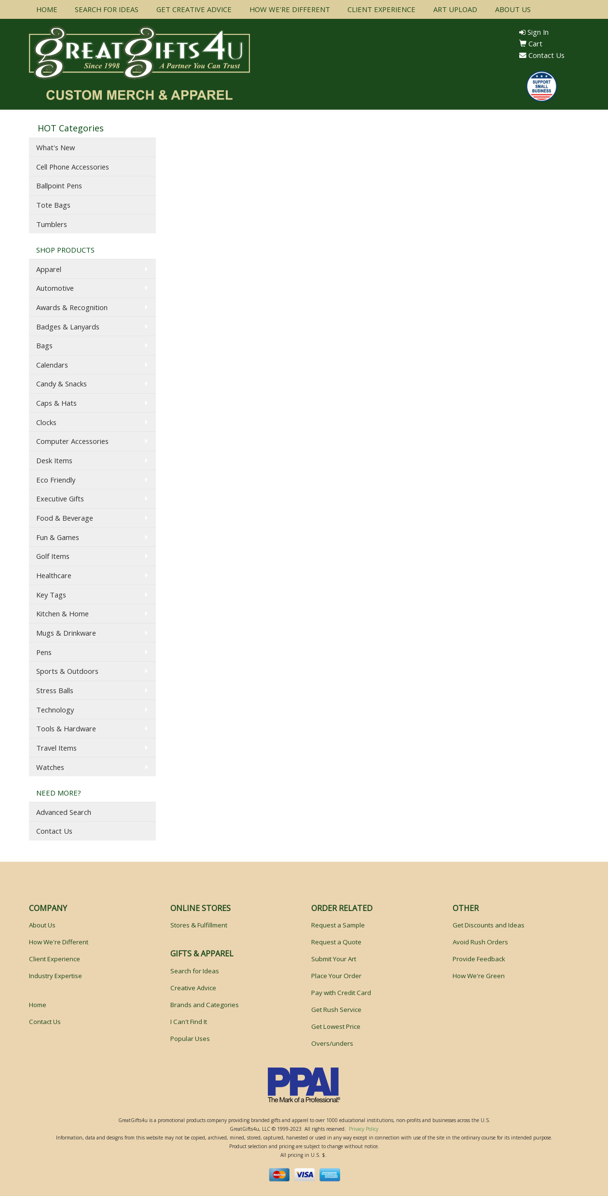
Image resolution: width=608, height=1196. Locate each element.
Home (37, 1004)
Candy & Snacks (61, 383)
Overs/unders (332, 1043)
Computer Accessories (72, 441)
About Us (42, 925)
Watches (50, 767)
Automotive (55, 288)
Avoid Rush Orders (480, 942)
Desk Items (54, 460)
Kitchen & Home (62, 613)
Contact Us (542, 55)
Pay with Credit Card (341, 992)
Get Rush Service (336, 1009)
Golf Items (52, 556)
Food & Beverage (64, 518)
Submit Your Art (333, 958)
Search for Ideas (194, 971)
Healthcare (53, 575)
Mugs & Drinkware (66, 633)
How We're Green (479, 975)
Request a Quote (336, 942)
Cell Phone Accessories (72, 166)
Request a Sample (338, 925)
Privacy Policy (363, 1128)
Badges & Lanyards (67, 326)
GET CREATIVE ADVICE (194, 9)
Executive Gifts (60, 498)
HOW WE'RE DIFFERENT (289, 9)
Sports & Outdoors (67, 671)
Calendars (52, 365)
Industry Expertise (55, 975)
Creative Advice (193, 987)
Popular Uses (190, 1038)
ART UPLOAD (455, 9)
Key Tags (51, 594)
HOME (46, 9)
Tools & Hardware (66, 728)
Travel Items (56, 748)
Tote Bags (53, 205)
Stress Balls (54, 690)
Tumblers (51, 224)
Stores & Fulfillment (198, 925)
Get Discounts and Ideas (489, 925)
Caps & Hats (56, 403)
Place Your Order (336, 975)
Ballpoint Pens (59, 185)
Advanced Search (63, 812)
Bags (44, 345)
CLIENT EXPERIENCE (381, 9)
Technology (55, 709)
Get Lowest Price (335, 1026)
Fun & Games (57, 537)
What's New (55, 147)
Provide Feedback (479, 958)
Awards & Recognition (72, 307)
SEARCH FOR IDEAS (106, 9)
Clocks (46, 422)
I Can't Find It (188, 1021)
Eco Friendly (55, 479)
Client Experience (54, 958)
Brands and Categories (204, 1004)
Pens (44, 652)
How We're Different (58, 942)
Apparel (48, 269)
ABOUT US (513, 9)
